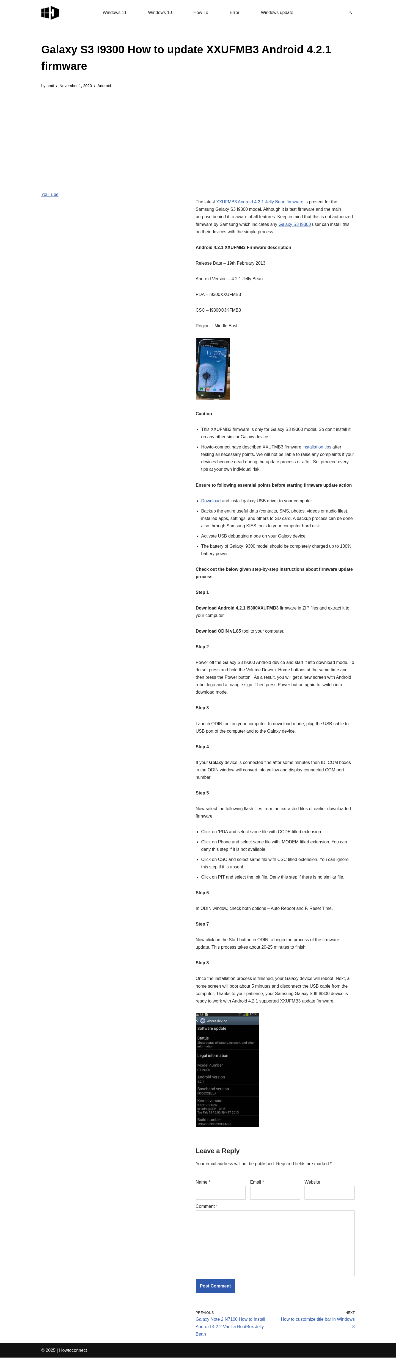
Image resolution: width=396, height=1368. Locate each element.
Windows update (277, 12)
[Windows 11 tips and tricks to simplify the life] (50, 12)
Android (104, 86)
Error (235, 12)
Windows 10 (160, 12)
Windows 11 (115, 12)
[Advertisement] (198, 135)
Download (211, 509)
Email (257, 1192)
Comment (207, 1216)
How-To (200, 12)
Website (312, 1192)
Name (203, 1192)
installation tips (317, 447)
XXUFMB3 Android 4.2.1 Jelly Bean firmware (260, 202)
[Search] (350, 12)
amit (50, 86)
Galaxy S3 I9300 (295, 224)
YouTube (50, 194)
